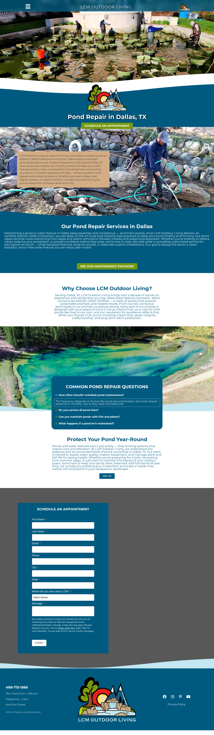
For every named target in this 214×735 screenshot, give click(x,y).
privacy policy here (66, 628)
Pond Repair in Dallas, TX (107, 116)
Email (36, 543)
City (35, 567)
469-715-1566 (17, 687)
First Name (39, 519)
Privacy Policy (176, 704)
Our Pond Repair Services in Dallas (107, 226)
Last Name (39, 531)
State (36, 579)
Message (38, 603)
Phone (35, 555)
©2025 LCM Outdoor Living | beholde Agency (23, 712)
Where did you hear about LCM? (51, 591)
